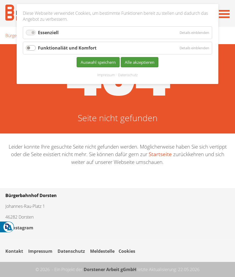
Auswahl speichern (98, 62)
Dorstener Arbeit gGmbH (110, 269)
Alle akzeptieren (139, 62)
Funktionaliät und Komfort (67, 48)
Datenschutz (71, 251)
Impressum (40, 251)
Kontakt (14, 251)
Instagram (19, 228)
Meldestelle (102, 251)
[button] (224, 13)
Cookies (127, 251)
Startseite (160, 154)
